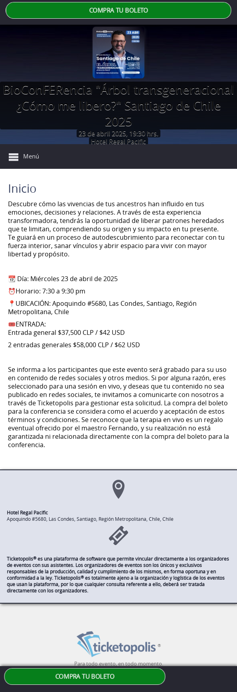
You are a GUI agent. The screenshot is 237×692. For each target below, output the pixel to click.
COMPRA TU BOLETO (118, 10)
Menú (31, 156)
